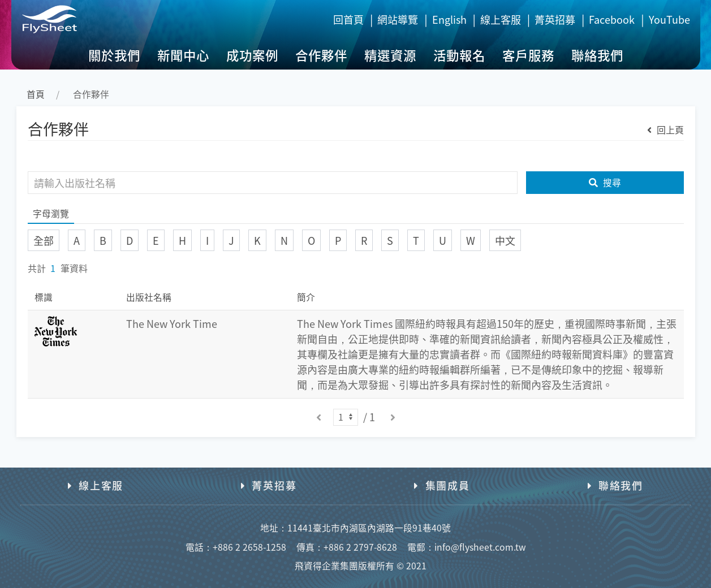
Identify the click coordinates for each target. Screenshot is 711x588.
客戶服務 (528, 55)
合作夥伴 (321, 55)
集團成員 (441, 485)
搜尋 (605, 182)
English (449, 19)
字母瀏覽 (51, 213)
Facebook (612, 19)
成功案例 (252, 55)
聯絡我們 (597, 55)
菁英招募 (555, 19)
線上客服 (500, 19)
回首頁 (348, 19)
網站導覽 (397, 19)
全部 (43, 240)
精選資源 (390, 55)
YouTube (669, 19)
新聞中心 (183, 55)
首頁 (36, 94)
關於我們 (114, 55)
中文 (505, 240)
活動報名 (459, 55)
